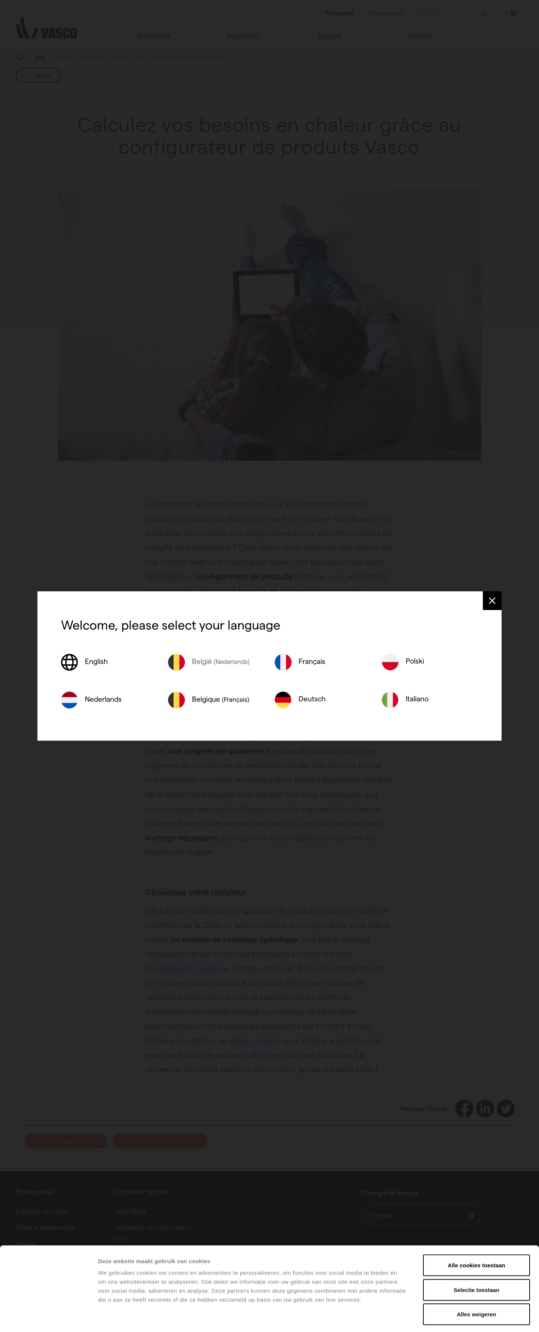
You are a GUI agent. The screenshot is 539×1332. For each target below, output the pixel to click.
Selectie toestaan (477, 1258)
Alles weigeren (476, 1283)
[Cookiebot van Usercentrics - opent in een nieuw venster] (48, 1317)
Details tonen (404, 1317)
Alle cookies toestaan (476, 1234)
